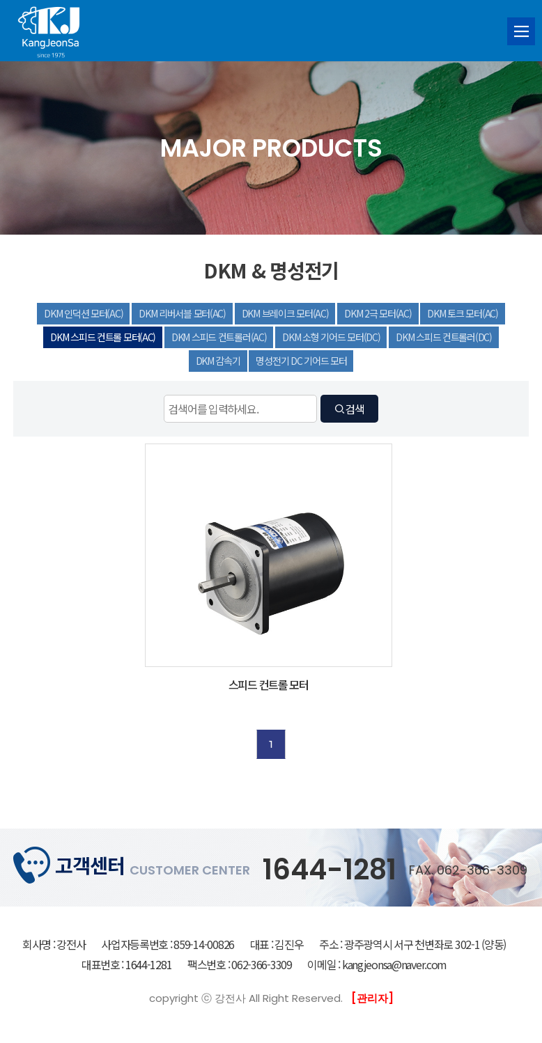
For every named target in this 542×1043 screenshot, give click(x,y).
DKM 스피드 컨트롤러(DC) (444, 337)
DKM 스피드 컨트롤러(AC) (219, 337)
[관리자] (372, 998)
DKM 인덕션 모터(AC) (83, 313)
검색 (349, 408)
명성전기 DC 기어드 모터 (301, 361)
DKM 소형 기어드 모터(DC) (331, 337)
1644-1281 (329, 869)
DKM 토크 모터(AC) (462, 313)
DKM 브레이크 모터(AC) (285, 313)
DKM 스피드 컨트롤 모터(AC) (102, 337)
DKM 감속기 (218, 361)
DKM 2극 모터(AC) (377, 313)
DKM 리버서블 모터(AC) (182, 313)
